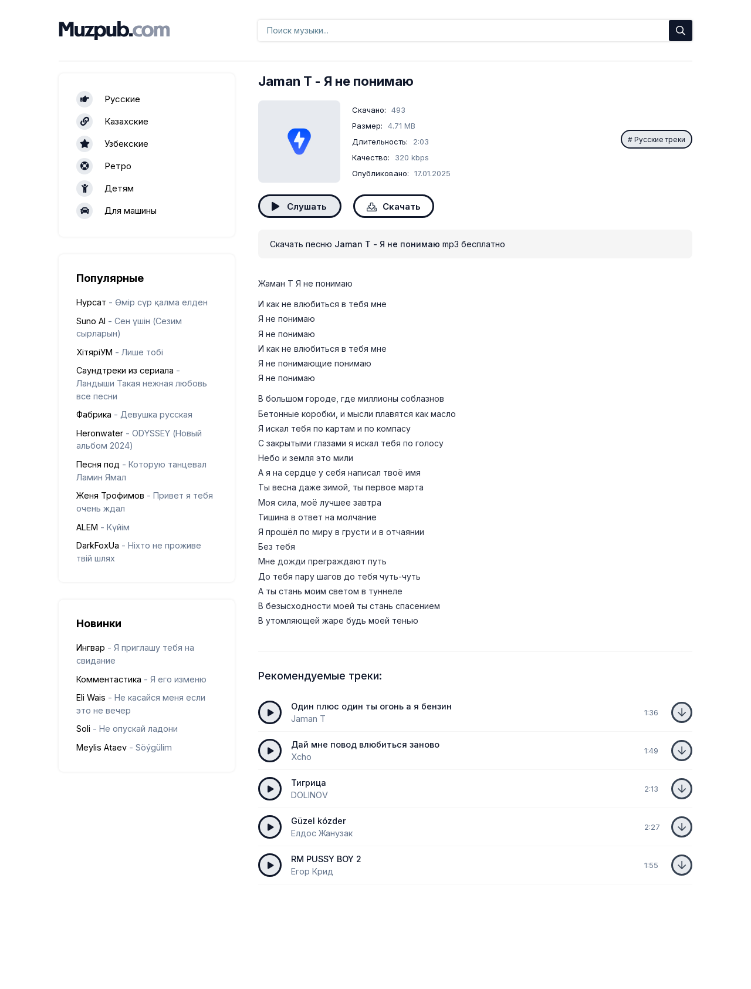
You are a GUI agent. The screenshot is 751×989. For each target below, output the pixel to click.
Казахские (112, 121)
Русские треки (659, 139)
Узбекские (112, 144)
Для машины (116, 211)
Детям (105, 188)
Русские (108, 99)
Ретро (103, 166)
